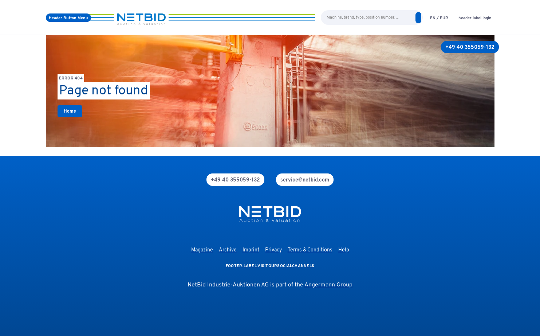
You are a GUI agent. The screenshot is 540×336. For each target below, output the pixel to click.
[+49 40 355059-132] (470, 47)
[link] (70, 111)
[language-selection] (439, 17)
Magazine (202, 250)
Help (343, 250)
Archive (228, 250)
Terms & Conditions (310, 250)
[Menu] (68, 17)
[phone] (235, 179)
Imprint (251, 250)
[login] (475, 17)
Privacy (273, 250)
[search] (418, 17)
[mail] (305, 179)
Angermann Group (328, 285)
